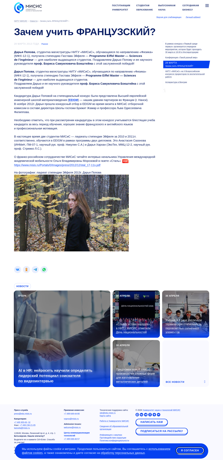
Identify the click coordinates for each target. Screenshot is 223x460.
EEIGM (73, 100)
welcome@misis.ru (72, 427)
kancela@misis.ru (22, 428)
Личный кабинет (193, 17)
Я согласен (190, 450)
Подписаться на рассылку (162, 431)
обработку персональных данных (123, 452)
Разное (44, 44)
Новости (22, 286)
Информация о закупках (111, 435)
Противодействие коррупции (113, 438)
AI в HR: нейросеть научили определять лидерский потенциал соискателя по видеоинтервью (55, 375)
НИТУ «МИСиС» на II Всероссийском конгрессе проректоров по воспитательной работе (185, 74)
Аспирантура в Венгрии (176, 82)
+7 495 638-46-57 (72, 439)
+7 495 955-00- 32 (22, 422)
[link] (17, 269)
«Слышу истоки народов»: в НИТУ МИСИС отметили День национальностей (133, 328)
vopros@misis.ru (71, 419)
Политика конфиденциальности (114, 440)
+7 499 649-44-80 (72, 414)
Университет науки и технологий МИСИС (161, 410)
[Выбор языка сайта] (207, 17)
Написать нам (152, 422)
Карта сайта (105, 416)
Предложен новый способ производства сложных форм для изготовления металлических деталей (135, 375)
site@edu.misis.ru (107, 413)
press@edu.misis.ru (23, 414)
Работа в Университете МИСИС (114, 421)
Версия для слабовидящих (169, 17)
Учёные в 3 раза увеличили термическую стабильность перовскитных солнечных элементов (184, 326)
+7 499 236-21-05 (28, 425)
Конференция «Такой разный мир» (181, 57)
